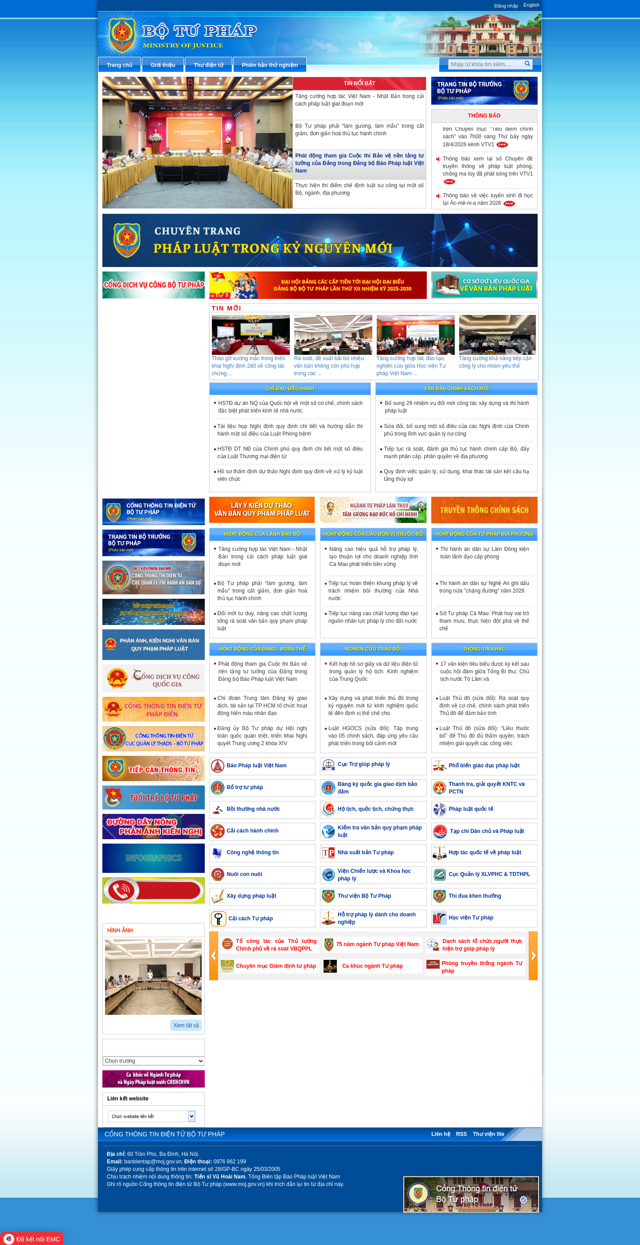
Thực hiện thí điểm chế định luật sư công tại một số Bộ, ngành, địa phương (359, 189)
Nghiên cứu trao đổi (373, 649)
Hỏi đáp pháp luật (135, 369)
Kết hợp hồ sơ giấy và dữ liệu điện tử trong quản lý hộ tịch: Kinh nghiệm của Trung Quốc (373, 671)
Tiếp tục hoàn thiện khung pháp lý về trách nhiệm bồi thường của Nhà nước (373, 590)
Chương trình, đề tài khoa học (150, 457)
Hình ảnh (120, 930)
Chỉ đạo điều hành (290, 388)
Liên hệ (440, 1134)
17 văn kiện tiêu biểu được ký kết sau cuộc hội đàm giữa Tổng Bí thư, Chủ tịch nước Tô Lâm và (485, 671)
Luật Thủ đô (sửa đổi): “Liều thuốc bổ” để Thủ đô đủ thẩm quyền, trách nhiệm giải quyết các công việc (485, 735)
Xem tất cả (186, 1025)
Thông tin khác (484, 649)
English (531, 5)
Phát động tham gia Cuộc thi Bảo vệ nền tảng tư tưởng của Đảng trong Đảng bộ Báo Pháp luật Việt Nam (359, 163)
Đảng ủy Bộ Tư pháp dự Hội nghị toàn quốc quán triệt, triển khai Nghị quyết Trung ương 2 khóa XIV (263, 735)
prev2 (108, 1022)
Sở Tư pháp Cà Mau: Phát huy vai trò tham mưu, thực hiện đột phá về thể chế (485, 621)
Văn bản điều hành (136, 340)
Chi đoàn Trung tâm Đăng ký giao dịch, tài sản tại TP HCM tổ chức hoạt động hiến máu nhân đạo (263, 705)
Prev (223, 346)
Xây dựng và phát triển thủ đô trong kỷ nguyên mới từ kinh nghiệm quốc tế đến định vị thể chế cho (373, 705)
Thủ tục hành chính (137, 310)
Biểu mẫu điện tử (134, 428)
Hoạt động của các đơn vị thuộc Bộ (373, 534)
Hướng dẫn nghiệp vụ (140, 354)
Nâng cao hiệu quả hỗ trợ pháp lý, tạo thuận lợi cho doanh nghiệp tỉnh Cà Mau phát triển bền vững (373, 556)
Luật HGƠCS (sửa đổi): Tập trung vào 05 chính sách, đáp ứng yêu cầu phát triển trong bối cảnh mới (373, 735)
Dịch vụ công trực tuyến (143, 398)
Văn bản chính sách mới (456, 388)
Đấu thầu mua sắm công (144, 443)
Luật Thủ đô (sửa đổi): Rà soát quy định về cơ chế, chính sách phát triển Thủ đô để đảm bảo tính (485, 705)
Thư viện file (488, 1134)
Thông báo (484, 116)
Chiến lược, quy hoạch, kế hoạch (154, 413)
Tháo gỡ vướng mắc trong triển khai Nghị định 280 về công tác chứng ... (248, 366)
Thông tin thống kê (137, 472)
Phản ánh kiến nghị (137, 486)
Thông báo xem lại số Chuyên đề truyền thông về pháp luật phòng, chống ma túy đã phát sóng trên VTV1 (488, 168)
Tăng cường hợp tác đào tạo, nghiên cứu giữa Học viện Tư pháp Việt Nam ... (411, 366)
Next (524, 346)
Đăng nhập (506, 5)
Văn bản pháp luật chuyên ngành (155, 325)
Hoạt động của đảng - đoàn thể (262, 649)
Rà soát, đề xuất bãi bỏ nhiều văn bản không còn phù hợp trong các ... (329, 366)
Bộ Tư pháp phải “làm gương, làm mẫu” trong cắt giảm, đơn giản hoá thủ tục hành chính (359, 130)
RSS (461, 1134)
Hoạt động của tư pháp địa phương (484, 534)
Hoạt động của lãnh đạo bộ (262, 534)
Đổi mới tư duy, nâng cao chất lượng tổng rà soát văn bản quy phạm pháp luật (263, 621)
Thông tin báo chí (135, 384)
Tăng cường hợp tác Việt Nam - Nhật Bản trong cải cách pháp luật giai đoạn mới (359, 100)
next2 (118, 1022)
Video (180, 930)
